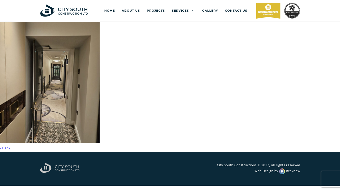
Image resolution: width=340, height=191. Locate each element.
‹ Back (5, 148)
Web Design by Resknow (277, 171)
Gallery (210, 10)
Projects (156, 10)
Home (109, 10)
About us (131, 10)
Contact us (236, 10)
